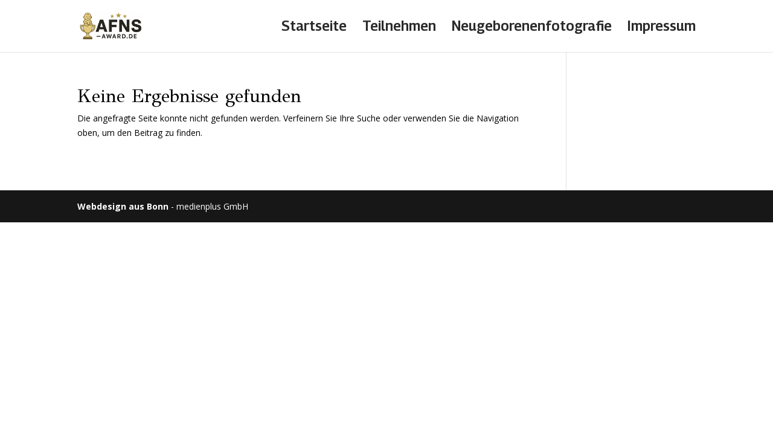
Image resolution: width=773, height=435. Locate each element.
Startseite (314, 28)
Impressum (661, 28)
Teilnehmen (399, 28)
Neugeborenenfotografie (532, 28)
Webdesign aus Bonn (122, 206)
